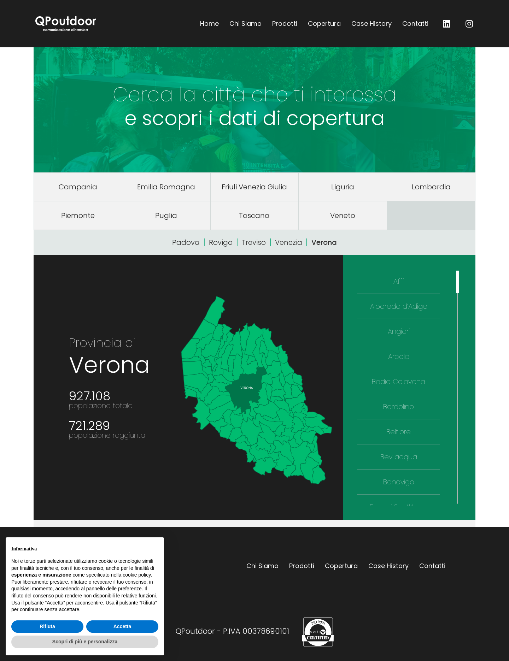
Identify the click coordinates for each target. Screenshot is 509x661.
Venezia (288, 242)
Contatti (415, 23)
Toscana (254, 215)
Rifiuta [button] (47, 626)
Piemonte (78, 215)
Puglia (166, 215)
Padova (186, 242)
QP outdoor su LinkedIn (447, 23)
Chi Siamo (245, 23)
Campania (78, 187)
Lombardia (431, 187)
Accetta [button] (122, 626)
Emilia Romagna (166, 187)
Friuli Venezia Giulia (254, 187)
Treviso (254, 242)
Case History (371, 23)
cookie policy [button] (137, 575)
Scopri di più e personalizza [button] (84, 641)
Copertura (324, 23)
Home (209, 23)
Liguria (342, 187)
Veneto (342, 215)
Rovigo (221, 242)
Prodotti (284, 23)
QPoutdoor (65, 23)
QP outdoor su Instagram (469, 23)
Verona (324, 242)
